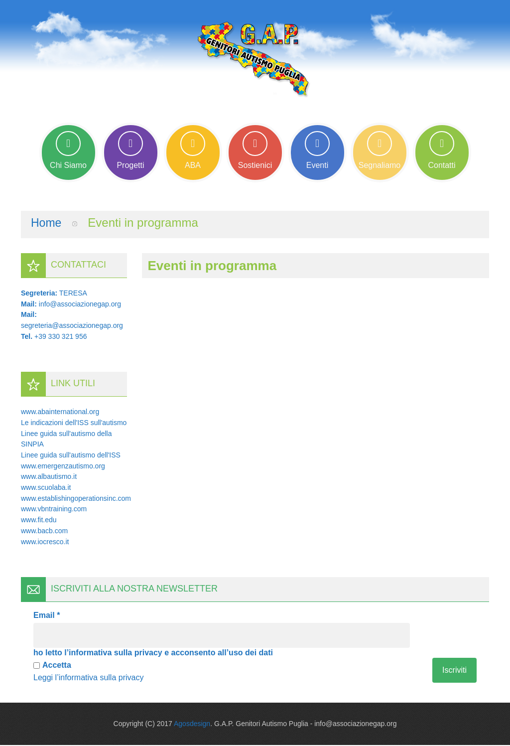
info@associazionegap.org (80, 304)
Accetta (52, 666)
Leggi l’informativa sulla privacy (88, 678)
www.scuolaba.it (46, 488)
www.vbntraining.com (54, 510)
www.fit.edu (39, 521)
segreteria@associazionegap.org (72, 326)
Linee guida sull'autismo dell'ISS (71, 456)
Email (46, 616)
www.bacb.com (44, 532)
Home (47, 223)
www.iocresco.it (45, 542)
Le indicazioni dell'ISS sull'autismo (74, 424)
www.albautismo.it (49, 477)
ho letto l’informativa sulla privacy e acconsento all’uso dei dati (153, 653)
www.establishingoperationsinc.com (76, 499)
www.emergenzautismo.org (63, 467)
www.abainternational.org (60, 413)
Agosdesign (192, 725)
